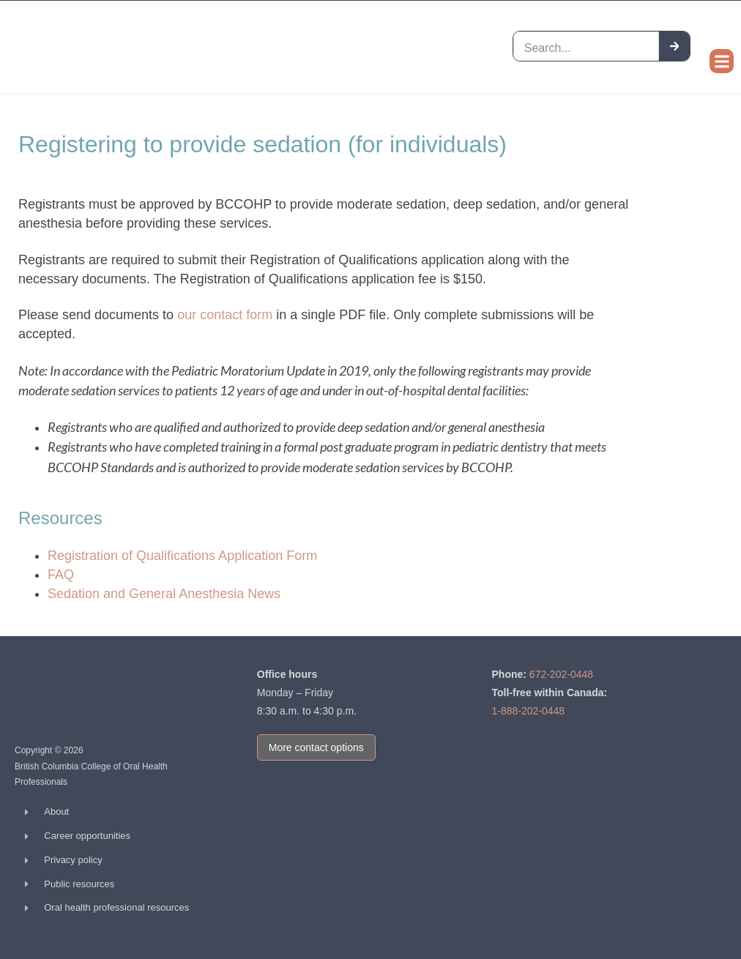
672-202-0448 (561, 674)
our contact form (224, 314)
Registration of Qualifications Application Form (182, 555)
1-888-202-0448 (528, 711)
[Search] (674, 45)
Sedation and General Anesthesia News (164, 593)
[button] (722, 61)
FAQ (61, 574)
